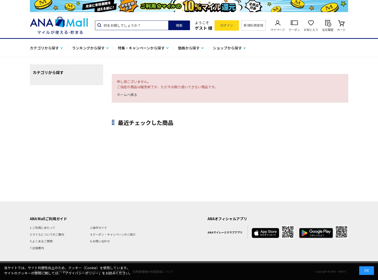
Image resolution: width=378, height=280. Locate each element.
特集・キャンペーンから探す (141, 47)
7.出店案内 (37, 248)
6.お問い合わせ (100, 241)
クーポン (294, 29)
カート (341, 29)
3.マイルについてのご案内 (47, 234)
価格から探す (189, 47)
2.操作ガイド (98, 227)
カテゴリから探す (44, 47)
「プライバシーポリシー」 (81, 273)
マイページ (277, 29)
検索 (179, 25)
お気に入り (311, 29)
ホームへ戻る (127, 94)
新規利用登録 (253, 25)
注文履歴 (327, 29)
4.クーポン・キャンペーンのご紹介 (113, 234)
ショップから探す (227, 47)
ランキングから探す (88, 47)
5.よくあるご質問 (41, 241)
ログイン (226, 25)
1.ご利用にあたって (42, 227)
